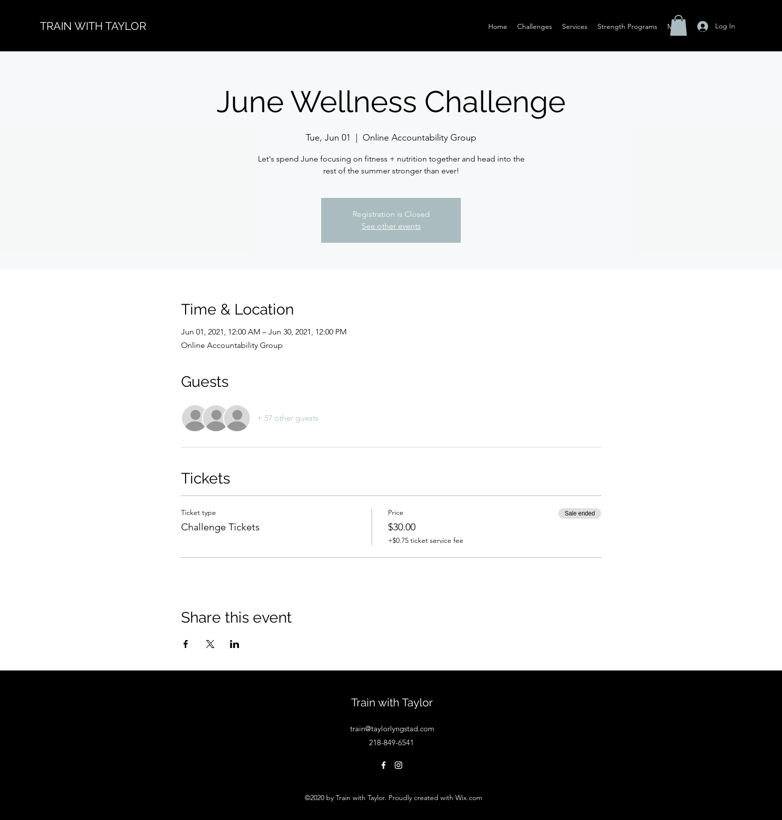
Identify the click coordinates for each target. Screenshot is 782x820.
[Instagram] (398, 765)
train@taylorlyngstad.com (392, 728)
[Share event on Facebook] (186, 644)
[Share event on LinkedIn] (234, 644)
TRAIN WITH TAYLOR (93, 25)
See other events (391, 226)
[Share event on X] (210, 644)
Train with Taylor (392, 702)
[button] (678, 25)
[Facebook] (384, 765)
